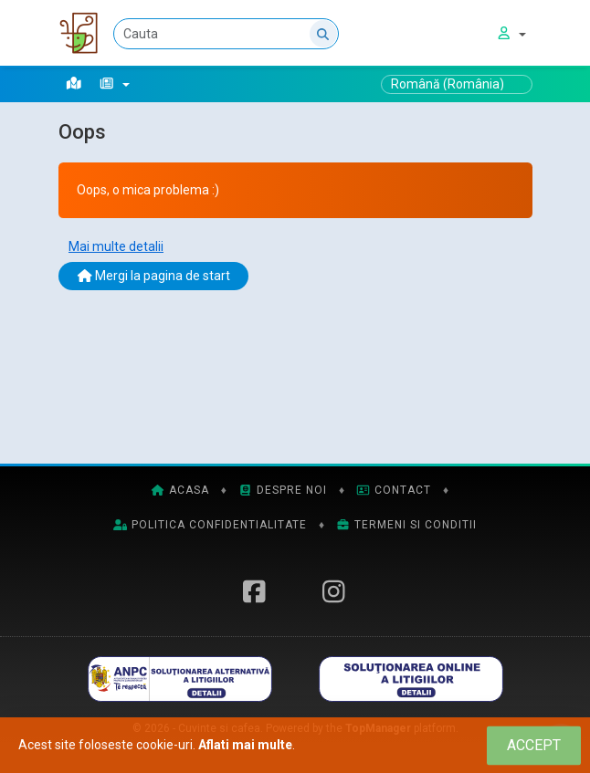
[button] (114, 84)
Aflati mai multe (245, 744)
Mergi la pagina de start (154, 275)
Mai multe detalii (115, 246)
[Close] (534, 745)
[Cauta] (231, 33)
